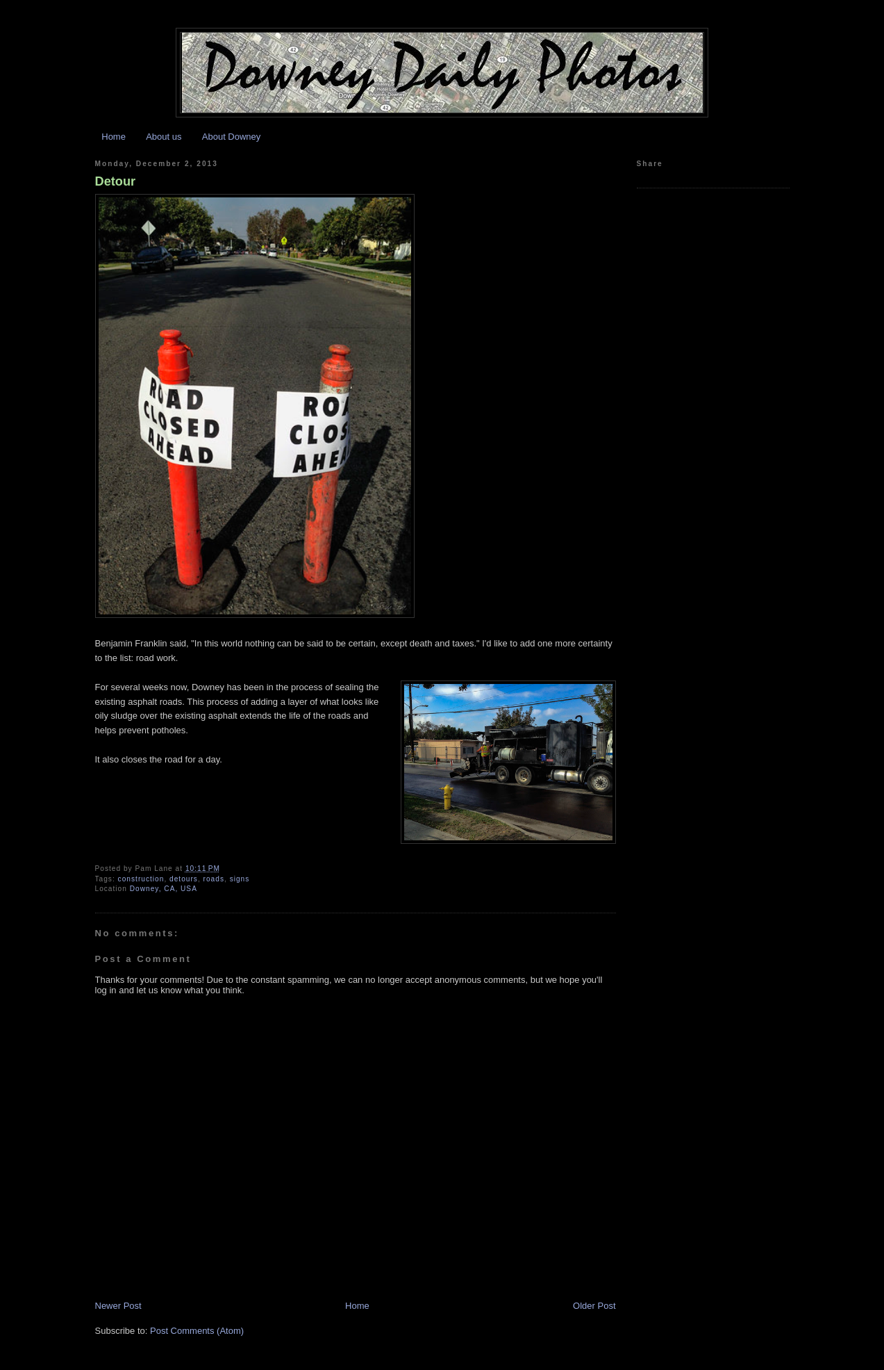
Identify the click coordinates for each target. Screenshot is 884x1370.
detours (183, 879)
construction (141, 879)
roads (213, 879)
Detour (115, 181)
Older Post (594, 1305)
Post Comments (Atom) (197, 1331)
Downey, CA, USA (163, 888)
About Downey (231, 136)
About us (163, 136)
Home (113, 136)
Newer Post (118, 1305)
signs (240, 879)
